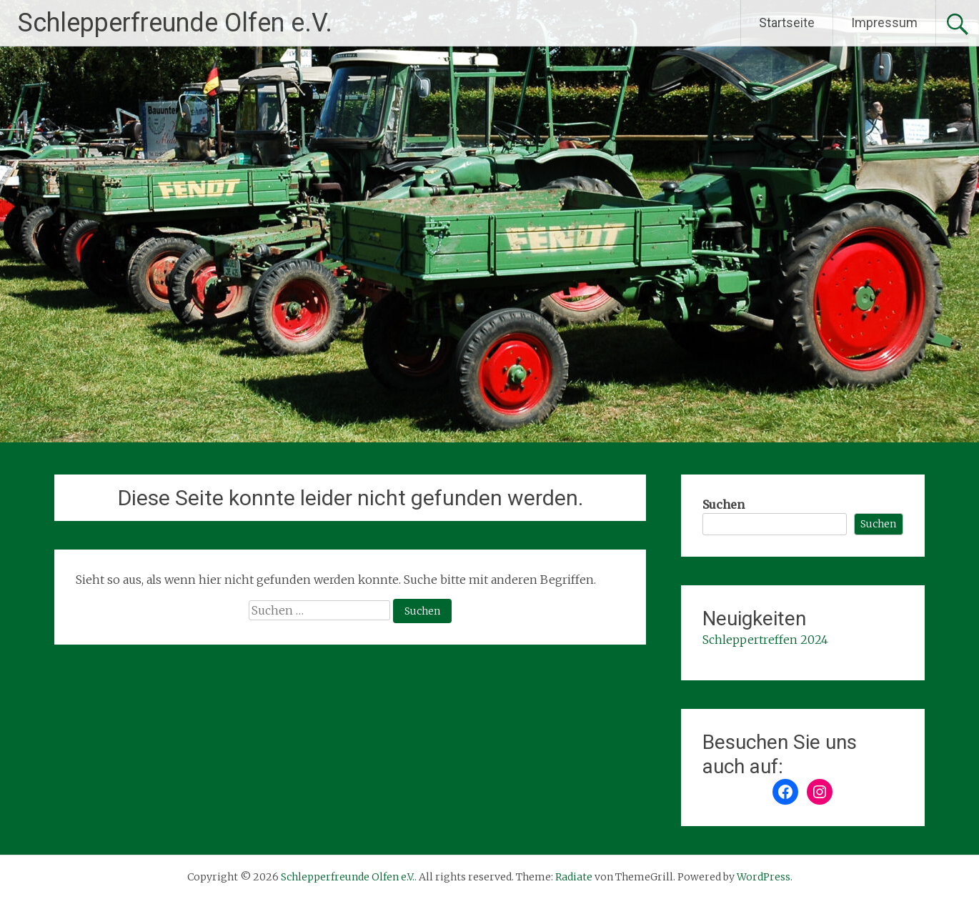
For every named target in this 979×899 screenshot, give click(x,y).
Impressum (884, 22)
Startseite (787, 22)
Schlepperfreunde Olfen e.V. (175, 23)
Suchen (723, 504)
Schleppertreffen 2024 (765, 639)
